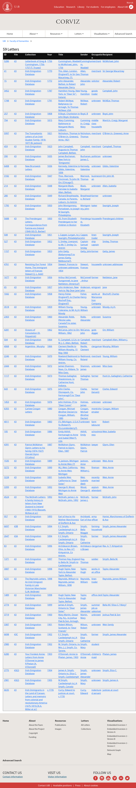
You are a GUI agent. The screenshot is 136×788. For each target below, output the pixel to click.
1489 (6, 595)
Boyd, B (84, 113)
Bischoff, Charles (111, 293)
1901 (49, 624)
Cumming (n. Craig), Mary (85, 123)
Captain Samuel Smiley (84, 244)
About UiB (123, 6)
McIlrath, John (109, 497)
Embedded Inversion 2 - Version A (117, 730)
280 (6, 195)
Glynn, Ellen (108, 444)
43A (16, 536)
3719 (6, 614)
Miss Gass (107, 366)
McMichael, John (111, 61)
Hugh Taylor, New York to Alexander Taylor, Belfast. (67, 572)
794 (6, 120)
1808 (49, 113)
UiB (4, 41)
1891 (49, 477)
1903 (49, 654)
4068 (6, 346)
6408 (6, 166)
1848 (49, 185)
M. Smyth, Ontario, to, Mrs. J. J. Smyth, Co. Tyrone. (69, 647)
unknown (96, 100)
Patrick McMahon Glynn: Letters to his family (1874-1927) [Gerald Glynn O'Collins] (35, 451)
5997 (6, 133)
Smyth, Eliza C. (110, 670)
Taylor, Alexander (111, 568)
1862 (49, 329)
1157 (6, 251)
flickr (122, 778)
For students (92, 6)
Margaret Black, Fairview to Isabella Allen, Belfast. (67, 189)
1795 (6, 205)
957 (6, 516)
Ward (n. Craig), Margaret (115, 120)
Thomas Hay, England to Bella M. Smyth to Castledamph (69, 562)
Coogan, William (111, 408)
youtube (109, 778)
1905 (49, 680)
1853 (49, 251)
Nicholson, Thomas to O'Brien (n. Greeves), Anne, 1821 (69, 136)
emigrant (96, 287)
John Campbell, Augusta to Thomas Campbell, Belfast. (68, 149)
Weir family (108, 624)
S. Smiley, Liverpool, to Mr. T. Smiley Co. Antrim (68, 244)
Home (6, 720)
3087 (6, 568)
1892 (49, 487)
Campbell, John (110, 90)
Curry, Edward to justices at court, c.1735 (66, 693)
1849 (49, 195)
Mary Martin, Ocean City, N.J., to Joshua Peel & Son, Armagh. (68, 618)
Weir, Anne (108, 460)
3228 (6, 477)
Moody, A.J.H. (109, 306)
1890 (49, 467)
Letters (78, 33)
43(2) (16, 670)
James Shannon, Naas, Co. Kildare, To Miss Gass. (68, 369)
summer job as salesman (96, 608)
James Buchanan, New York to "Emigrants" (66, 159)
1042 (6, 293)
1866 (49, 346)
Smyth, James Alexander (115, 526)
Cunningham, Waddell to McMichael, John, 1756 (69, 64)
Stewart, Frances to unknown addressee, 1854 (68, 267)
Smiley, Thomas (110, 241)
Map (109, 754)
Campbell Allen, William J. (115, 339)
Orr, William (108, 329)
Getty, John (85, 251)
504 (6, 339)
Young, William (110, 356)
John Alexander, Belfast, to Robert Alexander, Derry (67, 84)
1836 (49, 166)
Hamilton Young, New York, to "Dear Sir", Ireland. (69, 94)
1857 (49, 287)
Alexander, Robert (111, 80)
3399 (6, 487)
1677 (6, 277)
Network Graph (114, 750)
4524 (6, 497)
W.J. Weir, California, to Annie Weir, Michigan (68, 470)
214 (6, 185)
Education (59, 6)
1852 (49, 241)
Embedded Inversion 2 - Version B (117, 737)
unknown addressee (113, 264)
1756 (49, 61)
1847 (49, 176)
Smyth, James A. (110, 680)
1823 (49, 146)
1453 (6, 402)
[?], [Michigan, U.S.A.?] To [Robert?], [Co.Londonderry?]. (69, 425)
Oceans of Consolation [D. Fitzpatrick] (32, 333)
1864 (49, 339)
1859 (49, 306)
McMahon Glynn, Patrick (85, 447)
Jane (105, 287)
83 (5, 546)
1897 (49, 559)
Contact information (13, 776)
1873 (49, 375)
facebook (96, 778)
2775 (6, 670)
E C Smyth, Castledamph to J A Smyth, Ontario (67, 529)
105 (6, 431)
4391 (6, 444)
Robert (106, 421)
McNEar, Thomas (111, 100)
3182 (6, 176)
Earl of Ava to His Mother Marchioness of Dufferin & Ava (68, 519)
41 (5, 71)
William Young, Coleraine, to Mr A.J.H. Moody (69, 310)
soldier (95, 559)
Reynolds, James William (115, 578)
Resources (55, 33)
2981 (6, 680)
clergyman (97, 346)
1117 (6, 375)
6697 (6, 526)
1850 (49, 205)
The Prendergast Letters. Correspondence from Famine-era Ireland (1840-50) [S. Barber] (36, 225)
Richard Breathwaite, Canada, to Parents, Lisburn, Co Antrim (68, 199)
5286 (6, 61)
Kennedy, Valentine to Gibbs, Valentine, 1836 (69, 169)
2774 (6, 604)
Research (70, 6)
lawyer (95, 444)
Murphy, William (111, 346)
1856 (49, 277)
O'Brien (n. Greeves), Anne (116, 133)
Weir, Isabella (109, 431)
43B (16, 526)
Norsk (130, 2)
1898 (49, 568)
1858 (49, 293)
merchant (96, 61)
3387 (6, 624)
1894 (49, 526)
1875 (49, 388)
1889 (49, 460)
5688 (6, 218)
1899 (49, 604)
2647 (6, 536)
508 (6, 234)
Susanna (107, 316)
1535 (6, 460)
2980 (6, 644)
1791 (49, 100)
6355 (6, 408)
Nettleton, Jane (110, 277)
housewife (97, 218)
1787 (49, 90)
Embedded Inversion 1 (117, 725)
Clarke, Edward (110, 388)
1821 (49, 133)
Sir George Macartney (113, 71)
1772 (49, 80)
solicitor (95, 80)
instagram (103, 778)
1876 (49, 402)
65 (5, 287)
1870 (49, 356)
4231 (6, 578)
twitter (128, 778)
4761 (6, 264)
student (95, 644)
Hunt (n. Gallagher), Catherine (117, 375)
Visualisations (100, 33)
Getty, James (109, 251)
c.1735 (50, 690)
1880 (49, 408)
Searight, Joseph (111, 205)
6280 (6, 654)
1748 (6, 100)
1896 (49, 546)
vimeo (115, 778)
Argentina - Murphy (35, 346)
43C (16, 634)
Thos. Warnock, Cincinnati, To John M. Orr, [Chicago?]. (69, 179)
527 (6, 241)
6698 (6, 634)
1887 (49, 444)
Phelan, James (109, 654)
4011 (6, 421)
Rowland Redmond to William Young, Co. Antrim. (69, 359)
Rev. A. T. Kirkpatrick (112, 546)
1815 (49, 120)
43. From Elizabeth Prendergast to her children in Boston (67, 221)
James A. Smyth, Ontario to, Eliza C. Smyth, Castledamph (68, 673)
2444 (6, 366)
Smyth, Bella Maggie (84, 529)
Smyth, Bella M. (110, 559)
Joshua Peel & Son (111, 614)
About (32, 33)
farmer (95, 195)
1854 (49, 264)
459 (6, 146)
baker (94, 205)
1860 (49, 316)
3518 (6, 306)
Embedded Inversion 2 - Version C (117, 744)
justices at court (110, 690)
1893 (49, 516)
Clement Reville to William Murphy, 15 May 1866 (68, 349)
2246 (6, 356)
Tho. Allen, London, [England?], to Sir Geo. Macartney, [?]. (69, 74)
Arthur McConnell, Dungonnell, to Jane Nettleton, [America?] (68, 280)
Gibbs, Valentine (111, 166)
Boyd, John (108, 113)
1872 (49, 366)
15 (5, 80)
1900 (49, 614)
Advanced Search (12, 760)
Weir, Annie (108, 467)
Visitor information (57, 776)
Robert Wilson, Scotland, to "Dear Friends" (67, 627)
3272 (6, 467)
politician (96, 156)
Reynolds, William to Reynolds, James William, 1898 (68, 582)
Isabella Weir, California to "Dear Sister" (67, 480)
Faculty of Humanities (19, 41)
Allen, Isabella (109, 185)
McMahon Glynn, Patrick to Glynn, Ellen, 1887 (66, 447)
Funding (32, 737)
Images (58, 729)
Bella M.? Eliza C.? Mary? (114, 604)
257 (6, 113)
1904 (49, 670)
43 (15, 61)
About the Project (36, 729)
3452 (6, 90)
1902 (49, 634)
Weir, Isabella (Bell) (84, 480)
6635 (6, 690)
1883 (49, 421)
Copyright (33, 733)
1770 (49, 71)
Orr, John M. (108, 176)
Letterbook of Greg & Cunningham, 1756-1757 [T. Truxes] (35, 64)
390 (6, 156)
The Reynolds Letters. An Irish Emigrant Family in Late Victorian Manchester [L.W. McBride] (35, 585)
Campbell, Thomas (112, 146)
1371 (6, 559)
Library (80, 6)
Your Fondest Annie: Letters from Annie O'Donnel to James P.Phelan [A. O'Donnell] (35, 660)
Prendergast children (113, 218)
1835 (49, 156)
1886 (49, 431)
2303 (6, 316)
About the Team (36, 725)
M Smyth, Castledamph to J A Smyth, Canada (67, 683)
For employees (108, 6)
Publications (60, 725)
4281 (6, 329)
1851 (49, 234)
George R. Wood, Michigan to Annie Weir (67, 490)
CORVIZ (68, 22)
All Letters (85, 725)
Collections (86, 729)
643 (6, 388)
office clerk (97, 595)
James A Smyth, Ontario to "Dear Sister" (66, 608)
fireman (95, 467)
